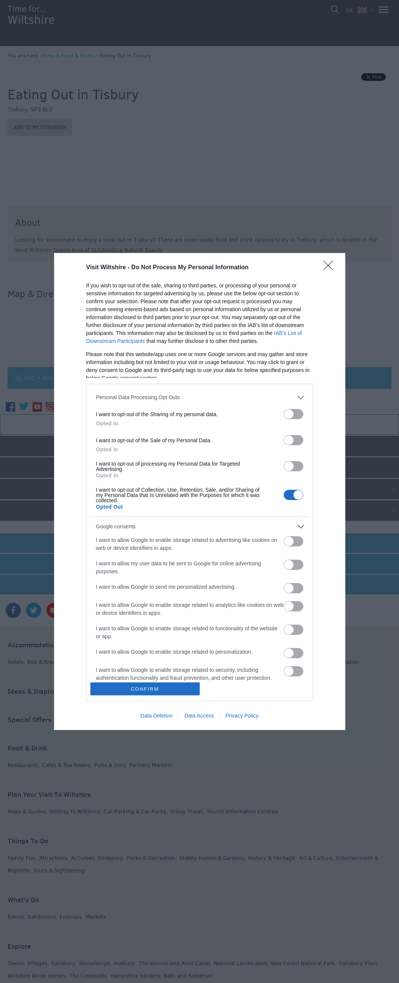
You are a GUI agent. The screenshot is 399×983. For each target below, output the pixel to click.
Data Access (199, 716)
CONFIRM (145, 689)
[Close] (330, 268)
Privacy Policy (241, 716)
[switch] (293, 414)
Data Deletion (157, 716)
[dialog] (199, 491)
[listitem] (199, 397)
